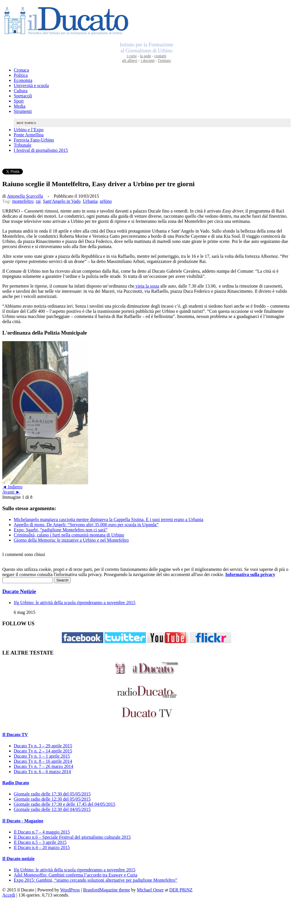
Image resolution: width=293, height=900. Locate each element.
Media (19, 106)
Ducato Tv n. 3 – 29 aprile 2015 (43, 745)
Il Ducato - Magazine (22, 820)
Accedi (8, 895)
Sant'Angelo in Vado (61, 201)
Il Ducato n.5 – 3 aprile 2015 (40, 842)
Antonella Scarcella (25, 196)
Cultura (20, 90)
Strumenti (23, 111)
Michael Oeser (150, 889)
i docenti (148, 60)
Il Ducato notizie (18, 858)
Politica (21, 75)
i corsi (132, 56)
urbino (106, 201)
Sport (19, 101)
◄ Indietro (12, 486)
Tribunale (22, 145)
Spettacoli (23, 95)
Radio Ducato (15, 782)
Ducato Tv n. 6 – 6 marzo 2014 (42, 771)
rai (38, 201)
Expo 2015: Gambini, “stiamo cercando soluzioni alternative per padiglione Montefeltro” (95, 880)
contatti (160, 56)
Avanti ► (11, 492)
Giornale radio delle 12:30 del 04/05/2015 (52, 809)
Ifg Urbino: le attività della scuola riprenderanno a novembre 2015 (74, 602)
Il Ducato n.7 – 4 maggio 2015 (42, 832)
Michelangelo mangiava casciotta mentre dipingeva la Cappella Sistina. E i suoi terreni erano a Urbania (108, 519)
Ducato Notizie (19, 591)
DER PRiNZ (181, 889)
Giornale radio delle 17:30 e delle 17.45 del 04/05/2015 (64, 804)
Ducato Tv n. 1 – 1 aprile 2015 (42, 756)
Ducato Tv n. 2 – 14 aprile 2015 (43, 750)
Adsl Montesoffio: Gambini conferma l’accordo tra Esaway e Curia (75, 875)
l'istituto (164, 60)
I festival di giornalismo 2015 (41, 150)
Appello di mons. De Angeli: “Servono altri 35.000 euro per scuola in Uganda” (86, 524)
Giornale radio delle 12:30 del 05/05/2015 (52, 799)
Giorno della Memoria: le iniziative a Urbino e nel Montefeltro (71, 540)
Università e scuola (31, 85)
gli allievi (129, 60)
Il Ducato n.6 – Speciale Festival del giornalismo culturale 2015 (72, 837)
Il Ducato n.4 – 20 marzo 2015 (42, 847)
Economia (23, 80)
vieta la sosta (146, 286)
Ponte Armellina (28, 134)
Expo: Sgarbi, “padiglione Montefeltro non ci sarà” (60, 529)
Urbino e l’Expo (28, 129)
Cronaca (21, 70)
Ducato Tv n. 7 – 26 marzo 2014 (43, 766)
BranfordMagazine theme (106, 889)
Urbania (90, 201)
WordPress (70, 889)
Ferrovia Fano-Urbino (34, 139)
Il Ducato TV (15, 734)
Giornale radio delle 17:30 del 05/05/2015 (52, 793)
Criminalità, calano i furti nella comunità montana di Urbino (69, 534)
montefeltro (23, 201)
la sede (145, 56)
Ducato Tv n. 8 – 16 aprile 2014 (43, 761)
